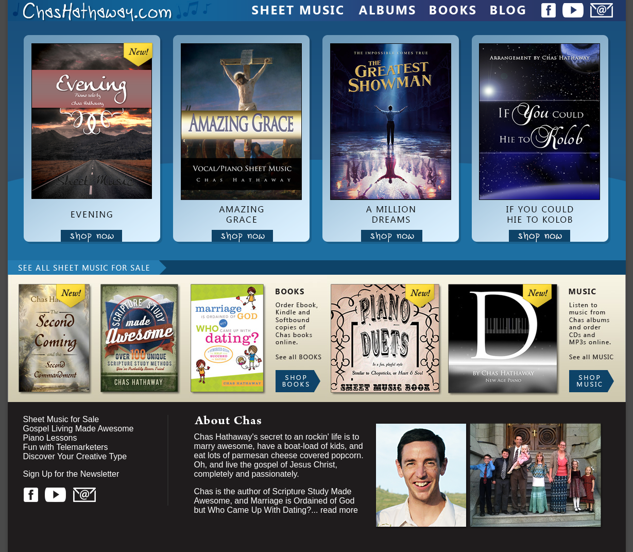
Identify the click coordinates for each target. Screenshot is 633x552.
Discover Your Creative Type (75, 456)
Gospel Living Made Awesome (78, 428)
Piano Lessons (50, 437)
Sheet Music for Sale (61, 419)
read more (339, 510)
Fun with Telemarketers (65, 447)
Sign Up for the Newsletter (71, 474)
